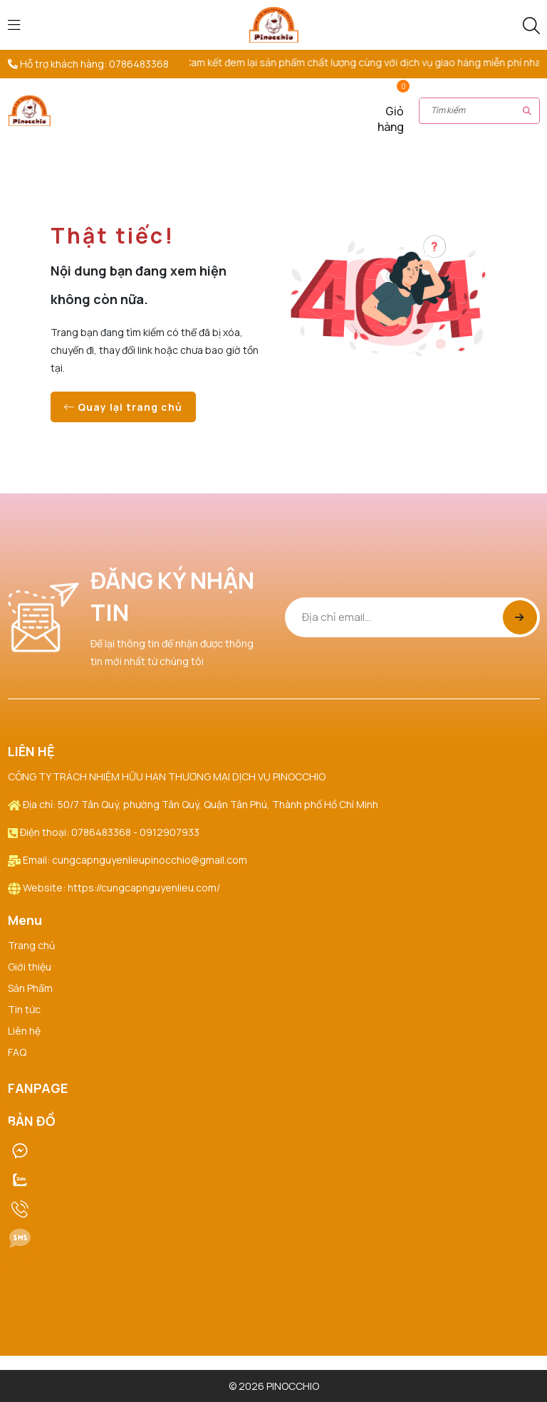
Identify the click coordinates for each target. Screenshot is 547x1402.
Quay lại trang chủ (123, 407)
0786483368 (139, 63)
